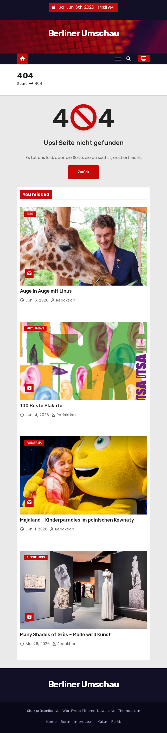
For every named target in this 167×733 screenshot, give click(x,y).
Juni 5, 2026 (38, 300)
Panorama (34, 443)
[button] (130, 58)
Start (22, 83)
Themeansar (129, 710)
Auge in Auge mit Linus (46, 291)
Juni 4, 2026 (38, 414)
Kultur (102, 721)
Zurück (83, 172)
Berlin (65, 721)
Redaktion (63, 300)
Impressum (84, 721)
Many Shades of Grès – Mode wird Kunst (65, 634)
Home (51, 721)
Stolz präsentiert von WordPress (54, 710)
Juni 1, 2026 (37, 529)
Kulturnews (35, 328)
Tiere (30, 214)
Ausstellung (36, 557)
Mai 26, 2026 (38, 643)
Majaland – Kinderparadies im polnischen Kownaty (77, 520)
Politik (116, 721)
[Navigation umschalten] (118, 59)
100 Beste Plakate (41, 406)
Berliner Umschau (83, 33)
